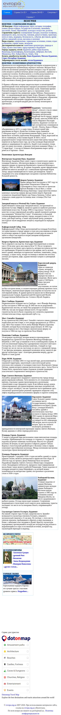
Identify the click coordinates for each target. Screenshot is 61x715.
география (47, 26)
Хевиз (30, 54)
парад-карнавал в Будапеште (34, 48)
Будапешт (27, 50)
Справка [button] (29, 17)
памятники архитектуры (34, 45)
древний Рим (18, 555)
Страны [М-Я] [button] (36, 12)
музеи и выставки (14, 48)
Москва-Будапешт (49, 56)
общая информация (21, 26)
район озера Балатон (40, 50)
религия (49, 31)
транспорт (52, 35)
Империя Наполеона (22, 564)
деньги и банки (41, 35)
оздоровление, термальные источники (30, 41)
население (6, 31)
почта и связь (7, 37)
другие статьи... (11, 567)
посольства (21, 35)
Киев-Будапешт (33, 56)
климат (5, 28)
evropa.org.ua (11, 705)
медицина (18, 37)
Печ (13, 54)
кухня (19, 39)
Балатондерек (29, 52)
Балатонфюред (17, 52)
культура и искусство (36, 31)
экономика (45, 28)
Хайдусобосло (21, 54)
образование (22, 31)
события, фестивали (42, 37)
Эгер (36, 54)
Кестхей (48, 52)
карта (32, 26)
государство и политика (30, 28)
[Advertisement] (30, 612)
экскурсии (28, 43)
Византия (17, 558)
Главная (7, 12)
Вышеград (6, 52)
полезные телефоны (48, 33)
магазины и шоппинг (31, 39)
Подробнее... (23, 591)
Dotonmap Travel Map (16, 666)
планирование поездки (30, 33)
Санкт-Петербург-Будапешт (14, 58)
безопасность (28, 37)
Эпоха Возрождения (21, 561)
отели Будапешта (35, 60)
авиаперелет (7, 35)
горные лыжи (18, 43)
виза (14, 35)
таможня (30, 35)
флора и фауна (14, 28)
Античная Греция (20, 553)
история (38, 26)
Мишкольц (6, 54)
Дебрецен (40, 52)
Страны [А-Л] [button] (19, 12)
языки (13, 31)
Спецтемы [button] (52, 12)
